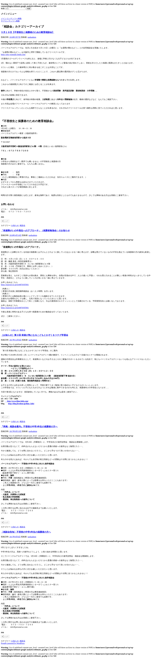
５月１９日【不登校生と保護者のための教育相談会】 (27, 32)
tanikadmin (32, 37)
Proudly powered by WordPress (13, 643)
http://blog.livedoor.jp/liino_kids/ (21, 404)
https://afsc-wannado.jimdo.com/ (13, 55)
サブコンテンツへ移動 (10, 21)
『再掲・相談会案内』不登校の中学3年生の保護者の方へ (29, 426)
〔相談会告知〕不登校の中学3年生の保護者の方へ (26, 532)
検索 (3, 8)
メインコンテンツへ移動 (11, 19)
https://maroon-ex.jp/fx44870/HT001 (15, 285)
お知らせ (15, 225)
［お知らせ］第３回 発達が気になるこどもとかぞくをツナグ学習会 (34, 335)
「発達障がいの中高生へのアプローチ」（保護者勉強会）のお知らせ (35, 230)
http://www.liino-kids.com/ (16, 401)
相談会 (22, 225)
